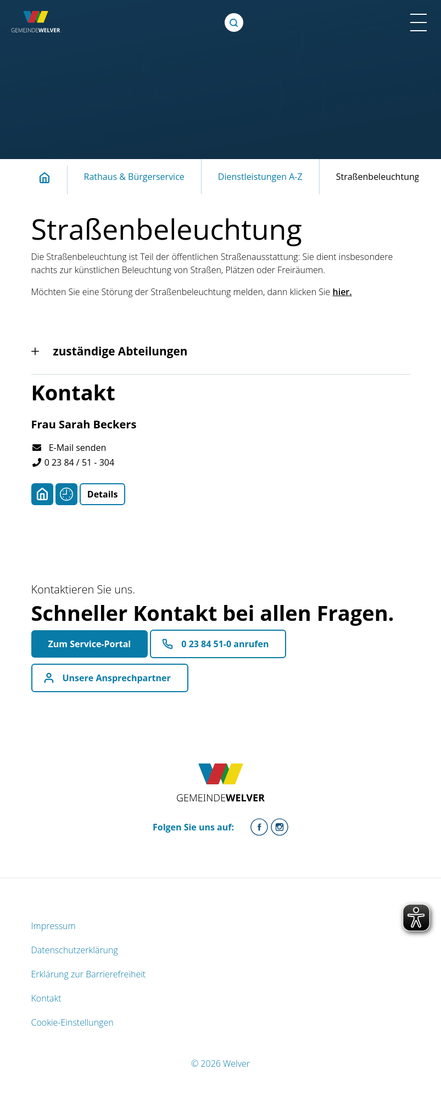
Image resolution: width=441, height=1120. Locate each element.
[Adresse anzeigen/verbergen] (42, 494)
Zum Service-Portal (89, 644)
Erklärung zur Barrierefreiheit (88, 974)
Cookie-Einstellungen (72, 1022)
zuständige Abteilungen (120, 351)
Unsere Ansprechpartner (117, 678)
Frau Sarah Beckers (84, 424)
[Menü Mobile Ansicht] (418, 22)
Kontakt (46, 998)
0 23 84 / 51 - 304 (73, 462)
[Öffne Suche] (234, 22)
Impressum (53, 926)
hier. (342, 292)
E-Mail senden (69, 448)
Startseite (51, 178)
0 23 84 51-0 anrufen (225, 644)
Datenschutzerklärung (74, 950)
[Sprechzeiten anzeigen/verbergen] (66, 494)
